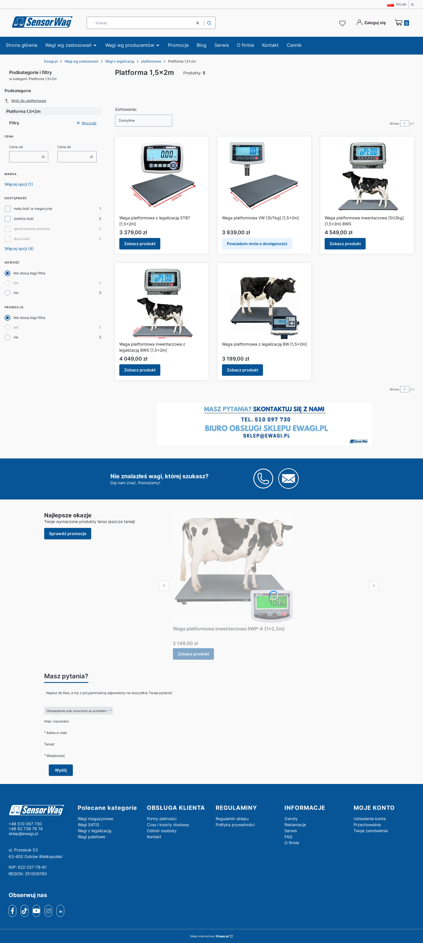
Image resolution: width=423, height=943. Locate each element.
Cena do (64, 147)
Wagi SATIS (88, 824)
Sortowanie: (126, 109)
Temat (49, 744)
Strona (394, 123)
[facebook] (12, 911)
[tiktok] (24, 911)
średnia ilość (24, 218)
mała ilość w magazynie (33, 208)
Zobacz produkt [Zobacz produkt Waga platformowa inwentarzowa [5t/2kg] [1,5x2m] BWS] (345, 243)
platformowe (151, 61)
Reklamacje (295, 824)
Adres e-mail (56, 732)
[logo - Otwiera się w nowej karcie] (39, 810)
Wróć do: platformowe (25, 100)
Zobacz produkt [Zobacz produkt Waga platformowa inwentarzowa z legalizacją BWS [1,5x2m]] (139, 369)
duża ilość (22, 239)
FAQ (288, 836)
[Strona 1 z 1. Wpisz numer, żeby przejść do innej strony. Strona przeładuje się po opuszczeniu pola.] (404, 123)
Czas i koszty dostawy (168, 824)
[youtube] (36, 911)
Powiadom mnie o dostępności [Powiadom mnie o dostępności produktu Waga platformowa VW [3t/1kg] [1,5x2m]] (257, 243)
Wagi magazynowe (95, 818)
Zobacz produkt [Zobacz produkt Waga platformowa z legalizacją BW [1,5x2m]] (242, 369)
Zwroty (291, 818)
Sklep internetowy (209, 936)
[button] (209, 23)
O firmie (291, 842)
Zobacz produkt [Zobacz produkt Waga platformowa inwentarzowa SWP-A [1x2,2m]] (193, 653)
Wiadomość (55, 755)
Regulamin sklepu (232, 818)
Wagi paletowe (91, 836)
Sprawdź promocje (67, 533)
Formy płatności (161, 818)
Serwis (290, 830)
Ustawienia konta (370, 818)
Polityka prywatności (235, 824)
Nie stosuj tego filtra (29, 273)
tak (16, 283)
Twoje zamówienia (371, 830)
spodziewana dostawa (32, 228)
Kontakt (154, 836)
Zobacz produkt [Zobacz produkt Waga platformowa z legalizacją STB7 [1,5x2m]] (139, 243)
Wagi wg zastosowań (81, 61)
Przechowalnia (367, 824)
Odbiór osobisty (162, 830)
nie (15, 293)
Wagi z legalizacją (119, 61)
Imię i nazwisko (56, 721)
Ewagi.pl (51, 61)
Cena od (16, 147)
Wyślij (61, 770)
